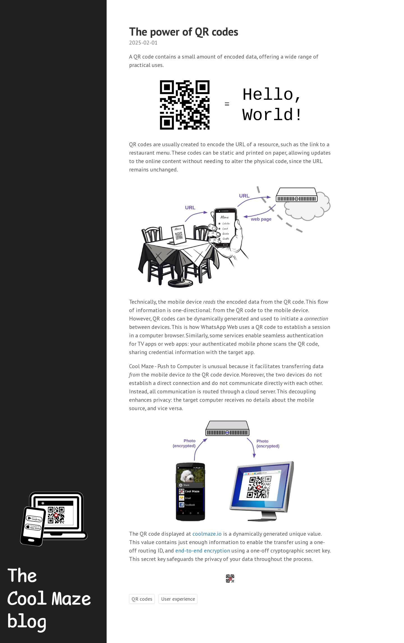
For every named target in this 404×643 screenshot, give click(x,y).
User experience (178, 599)
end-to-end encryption (202, 550)
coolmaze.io (207, 533)
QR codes (142, 599)
